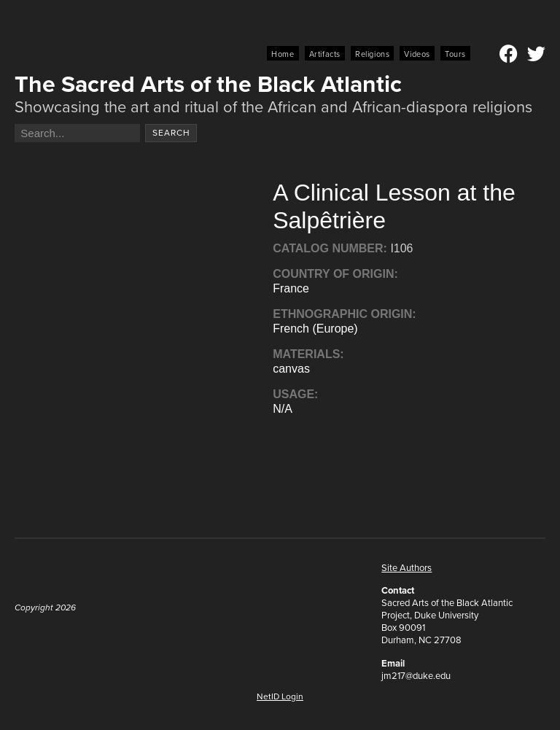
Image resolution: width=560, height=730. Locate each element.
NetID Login (280, 696)
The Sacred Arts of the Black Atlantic (208, 83)
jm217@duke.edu (416, 676)
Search (171, 132)
